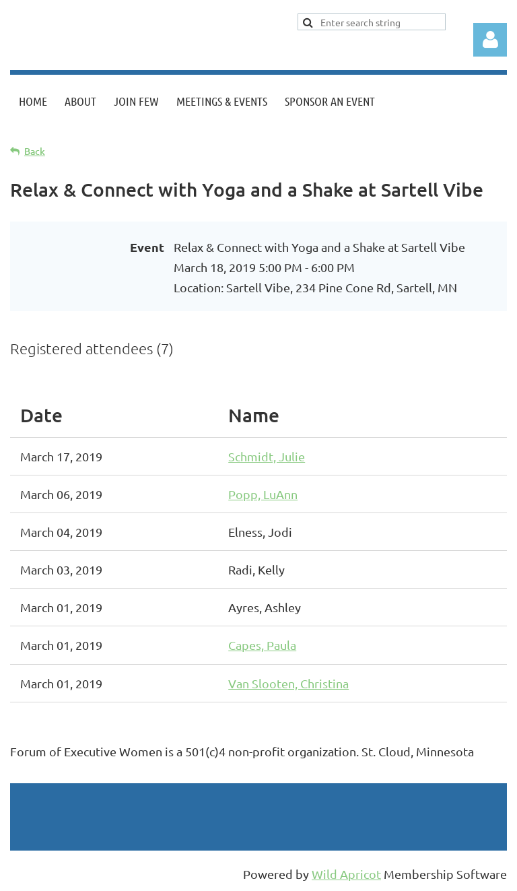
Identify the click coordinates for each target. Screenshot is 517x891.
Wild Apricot (346, 874)
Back (34, 151)
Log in (490, 40)
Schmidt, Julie (266, 456)
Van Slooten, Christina (288, 683)
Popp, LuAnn (263, 494)
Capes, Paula (262, 645)
